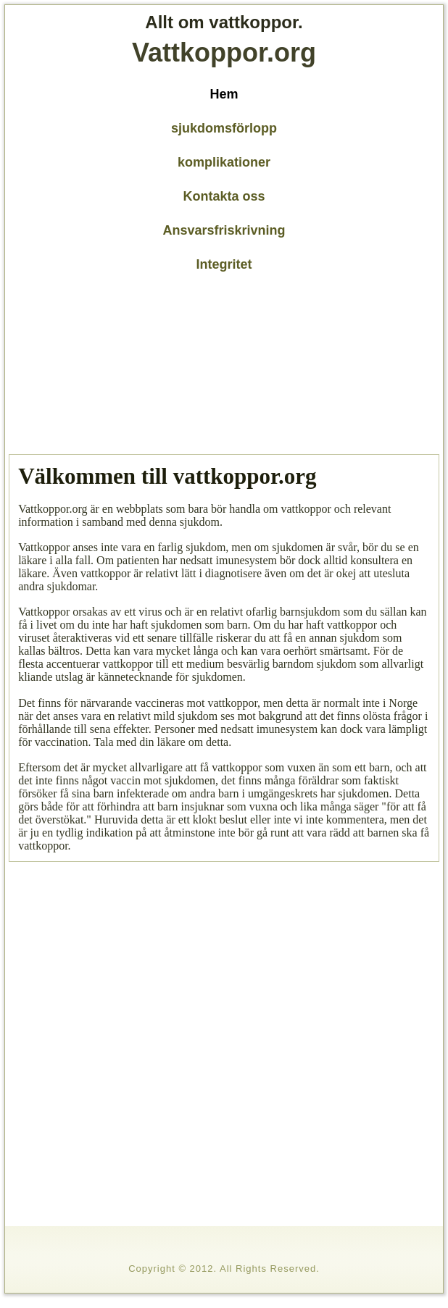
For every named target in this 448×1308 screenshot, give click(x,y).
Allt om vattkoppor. (223, 22)
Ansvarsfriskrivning (223, 230)
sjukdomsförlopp (224, 128)
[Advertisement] (114, 365)
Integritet (224, 264)
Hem (224, 94)
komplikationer (224, 162)
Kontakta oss (224, 196)
